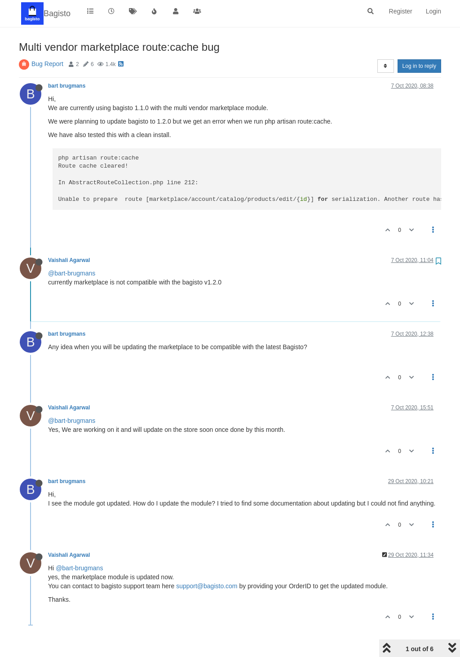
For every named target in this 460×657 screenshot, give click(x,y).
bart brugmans (66, 86)
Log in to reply (419, 66)
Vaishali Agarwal (69, 260)
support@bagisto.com (206, 586)
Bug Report (47, 63)
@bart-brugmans (71, 273)
